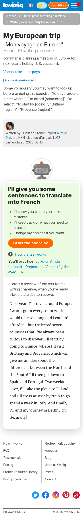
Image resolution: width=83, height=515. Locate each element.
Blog (48, 457)
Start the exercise (30, 243)
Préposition (34, 266)
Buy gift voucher (15, 479)
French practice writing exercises (44, 16)
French (11, 16)
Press (49, 472)
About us (51, 450)
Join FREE (58, 5)
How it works (12, 443)
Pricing (8, 465)
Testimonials (12, 457)
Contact (50, 479)
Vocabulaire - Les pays (21, 72)
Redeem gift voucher (60, 443)
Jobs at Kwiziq (55, 465)
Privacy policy (14, 511)
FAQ (6, 450)
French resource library (20, 472)
